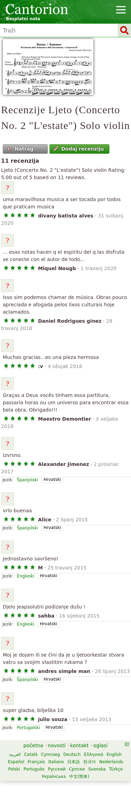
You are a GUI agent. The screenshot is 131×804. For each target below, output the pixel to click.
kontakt (79, 745)
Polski (14, 769)
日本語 (73, 761)
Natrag (20, 149)
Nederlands (111, 761)
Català (30, 754)
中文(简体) (79, 776)
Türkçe (116, 769)
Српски (77, 769)
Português (34, 769)
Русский (57, 769)
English (114, 754)
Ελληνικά (93, 754)
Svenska (97, 769)
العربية (15, 754)
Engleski (25, 576)
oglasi (100, 745)
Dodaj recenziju (78, 149)
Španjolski (27, 479)
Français (36, 761)
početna (33, 745)
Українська (54, 776)
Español (16, 761)
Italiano (56, 761)
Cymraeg (50, 754)
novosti (57, 745)
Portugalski (28, 727)
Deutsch (71, 754)
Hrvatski (52, 479)
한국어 (89, 761)
